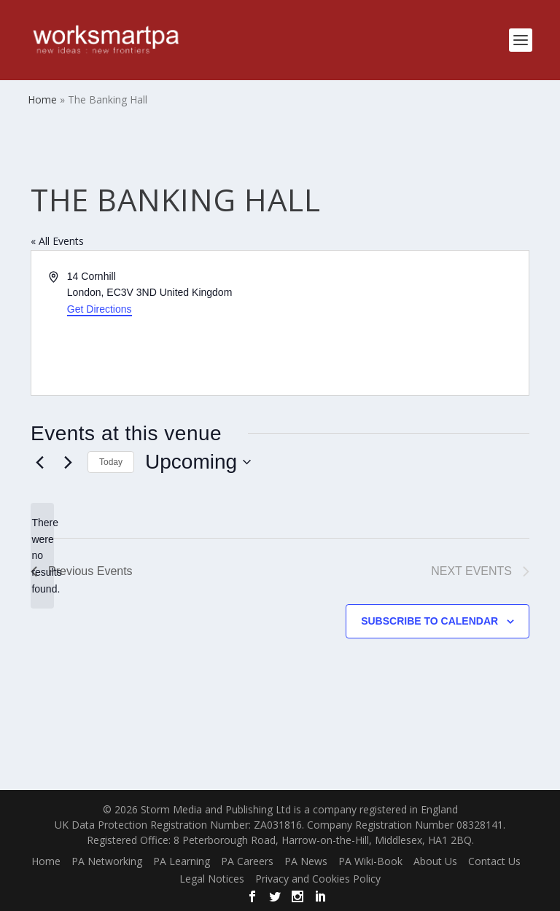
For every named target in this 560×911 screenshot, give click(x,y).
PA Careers (247, 861)
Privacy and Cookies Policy (318, 878)
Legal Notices (211, 878)
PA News (305, 861)
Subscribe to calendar (429, 621)
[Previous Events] (39, 462)
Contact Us (494, 861)
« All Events (57, 241)
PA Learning (181, 861)
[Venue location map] (403, 323)
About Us (435, 861)
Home (46, 861)
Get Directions (99, 309)
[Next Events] (68, 462)
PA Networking (106, 861)
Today (110, 462)
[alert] (42, 556)
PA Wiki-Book (370, 861)
